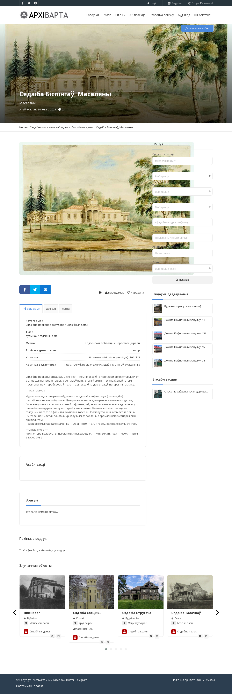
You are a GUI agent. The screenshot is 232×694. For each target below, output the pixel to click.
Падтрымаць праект (29, 686)
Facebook (59, 680)
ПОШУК (182, 280)
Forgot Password (200, 3)
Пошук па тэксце (163, 154)
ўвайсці (33, 550)
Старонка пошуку (162, 15)
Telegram (81, 680)
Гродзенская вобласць (99, 343)
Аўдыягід (184, 15)
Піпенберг (32, 613)
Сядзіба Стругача (136, 613)
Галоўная (93, 15)
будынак (31, 336)
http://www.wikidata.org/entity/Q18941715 (114, 357)
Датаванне (159, 231)
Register (175, 3)
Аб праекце (137, 15)
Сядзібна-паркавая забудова (49, 127)
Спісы (120, 15)
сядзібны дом (48, 336)
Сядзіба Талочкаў (186, 613)
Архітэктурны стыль (165, 247)
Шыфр (156, 216)
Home (23, 127)
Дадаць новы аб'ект (197, 28)
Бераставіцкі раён (128, 343)
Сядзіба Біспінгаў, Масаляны (114, 127)
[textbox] (182, 176)
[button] (106, 649)
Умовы (210, 680)
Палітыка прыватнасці (187, 680)
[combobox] (182, 176)
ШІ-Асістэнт (202, 15)
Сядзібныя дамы (82, 127)
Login (152, 3)
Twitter (70, 680)
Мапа (107, 15)
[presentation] (15, 612)
